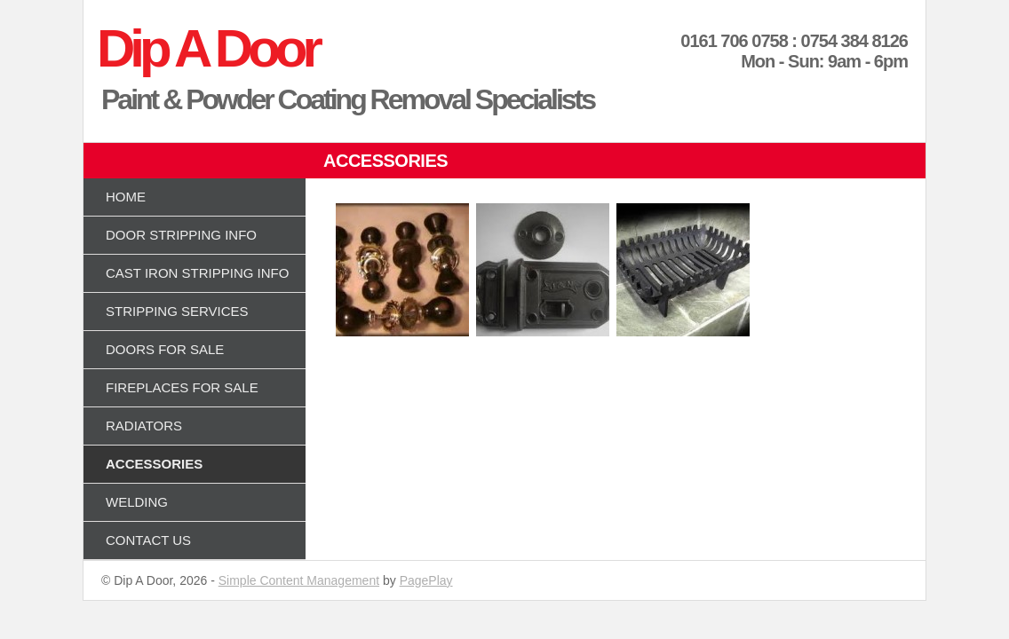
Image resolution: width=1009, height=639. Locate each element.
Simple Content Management (298, 580)
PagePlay (426, 580)
